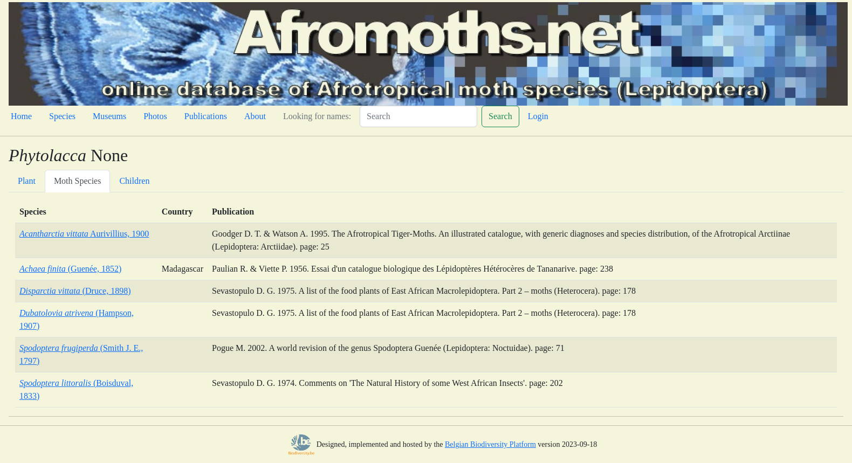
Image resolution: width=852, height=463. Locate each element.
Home (21, 116)
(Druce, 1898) (74, 290)
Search (500, 116)
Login (538, 116)
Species (62, 116)
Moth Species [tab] (77, 180)
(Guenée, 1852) (70, 268)
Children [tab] (134, 180)
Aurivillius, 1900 (84, 233)
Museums (109, 116)
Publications (205, 116)
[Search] (418, 116)
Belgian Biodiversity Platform (490, 444)
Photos (155, 116)
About (255, 116)
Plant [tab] (27, 180)
